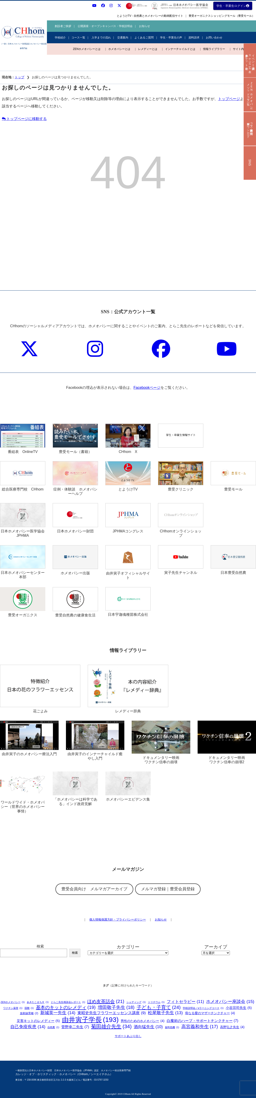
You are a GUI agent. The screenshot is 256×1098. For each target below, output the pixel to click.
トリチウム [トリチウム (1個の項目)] (156, 1002)
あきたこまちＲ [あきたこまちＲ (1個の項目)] (38, 1002)
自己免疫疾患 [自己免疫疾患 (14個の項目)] (27, 1027)
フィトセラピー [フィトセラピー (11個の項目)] (185, 1001)
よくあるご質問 (144, 37)
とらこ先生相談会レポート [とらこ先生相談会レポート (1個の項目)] (68, 1002)
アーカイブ (215, 946)
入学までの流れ (101, 37)
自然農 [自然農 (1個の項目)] (53, 1027)
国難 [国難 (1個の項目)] (29, 1008)
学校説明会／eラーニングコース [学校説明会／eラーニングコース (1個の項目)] (203, 1008)
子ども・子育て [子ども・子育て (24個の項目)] (159, 1007)
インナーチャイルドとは (180, 49)
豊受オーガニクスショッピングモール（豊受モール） (222, 15)
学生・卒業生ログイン (232, 6)
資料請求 (193, 37)
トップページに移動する (24, 119)
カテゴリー (128, 946)
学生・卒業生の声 (171, 37)
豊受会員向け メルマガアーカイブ (94, 889)
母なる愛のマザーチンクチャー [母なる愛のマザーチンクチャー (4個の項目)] (210, 1013)
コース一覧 (78, 37)
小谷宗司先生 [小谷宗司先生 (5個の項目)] (239, 1008)
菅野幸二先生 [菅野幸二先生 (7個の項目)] (75, 1027)
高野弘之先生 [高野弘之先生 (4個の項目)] (232, 1027)
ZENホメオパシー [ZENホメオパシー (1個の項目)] (13, 1002)
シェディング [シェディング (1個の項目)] (136, 1002)
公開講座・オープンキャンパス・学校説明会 (105, 26)
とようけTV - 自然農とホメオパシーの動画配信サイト (150, 15)
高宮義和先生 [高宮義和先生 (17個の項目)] (199, 1027)
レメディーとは (147, 49)
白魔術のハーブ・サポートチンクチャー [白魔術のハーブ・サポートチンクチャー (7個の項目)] (202, 1021)
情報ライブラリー (214, 49)
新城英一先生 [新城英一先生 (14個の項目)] (57, 1013)
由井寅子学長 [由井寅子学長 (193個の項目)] (90, 1020)
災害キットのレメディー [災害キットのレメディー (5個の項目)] (38, 1021)
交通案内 (122, 37)
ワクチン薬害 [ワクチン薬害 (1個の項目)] (12, 1008)
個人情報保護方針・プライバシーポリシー (117, 919)
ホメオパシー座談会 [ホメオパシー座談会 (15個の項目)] (230, 1001)
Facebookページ (147, 388)
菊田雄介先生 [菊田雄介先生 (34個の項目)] (111, 1027)
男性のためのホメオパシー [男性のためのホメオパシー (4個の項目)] (142, 1021)
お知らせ (144, 26)
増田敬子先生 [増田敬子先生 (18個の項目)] (116, 1007)
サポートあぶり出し (128, 1036)
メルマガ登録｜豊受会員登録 (168, 889)
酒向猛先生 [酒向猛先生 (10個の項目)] (148, 1026)
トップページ (229, 99)
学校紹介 (60, 37)
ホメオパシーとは (119, 49)
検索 (40, 946)
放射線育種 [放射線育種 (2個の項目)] (29, 1013)
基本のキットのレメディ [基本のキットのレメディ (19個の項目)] (66, 1007)
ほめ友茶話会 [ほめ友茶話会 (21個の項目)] (105, 1001)
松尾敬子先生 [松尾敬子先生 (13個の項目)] (165, 1012)
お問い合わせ (214, 37)
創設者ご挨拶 (63, 26)
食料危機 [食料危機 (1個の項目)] (172, 1027)
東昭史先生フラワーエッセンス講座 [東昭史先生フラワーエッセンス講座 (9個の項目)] (111, 1013)
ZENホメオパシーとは (87, 49)
